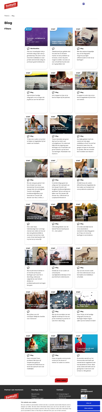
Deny (88, 401)
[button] (61, 380)
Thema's (6, 16)
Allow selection (88, 396)
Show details (83, 409)
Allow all (88, 391)
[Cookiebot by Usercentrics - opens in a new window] (10, 409)
